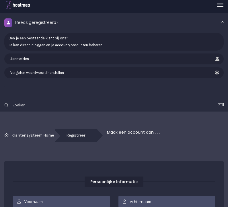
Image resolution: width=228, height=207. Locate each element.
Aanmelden (114, 58)
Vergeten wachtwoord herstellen (114, 72)
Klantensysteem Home (32, 135)
